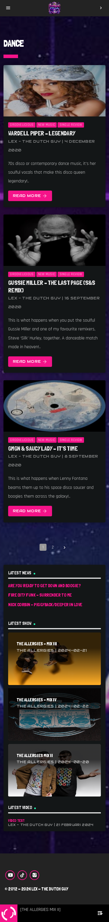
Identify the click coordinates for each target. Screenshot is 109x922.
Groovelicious (21, 125)
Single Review (71, 125)
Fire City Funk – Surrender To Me (40, 595)
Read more (30, 196)
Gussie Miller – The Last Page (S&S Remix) (51, 286)
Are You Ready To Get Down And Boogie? (44, 585)
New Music (46, 125)
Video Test (16, 820)
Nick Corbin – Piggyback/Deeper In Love (45, 604)
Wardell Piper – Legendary (42, 133)
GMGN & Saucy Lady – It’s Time (43, 448)
